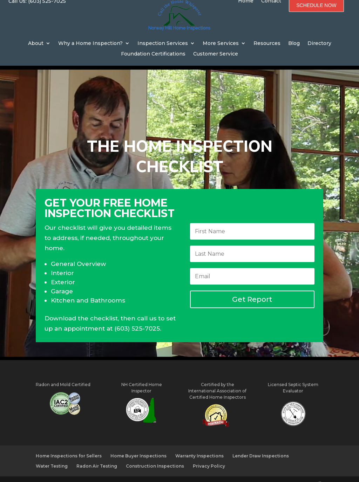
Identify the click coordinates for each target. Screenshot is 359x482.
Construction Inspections (155, 451)
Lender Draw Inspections (260, 442)
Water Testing (52, 451)
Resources (266, 43)
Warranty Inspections (199, 442)
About (35, 43)
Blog (294, 43)
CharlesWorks (162, 471)
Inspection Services (162, 43)
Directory (319, 43)
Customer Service (215, 54)
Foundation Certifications (153, 54)
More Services (221, 43)
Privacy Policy (209, 451)
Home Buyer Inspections (138, 442)
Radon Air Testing (96, 451)
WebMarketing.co (219, 471)
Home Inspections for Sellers (69, 442)
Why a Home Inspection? (90, 43)
